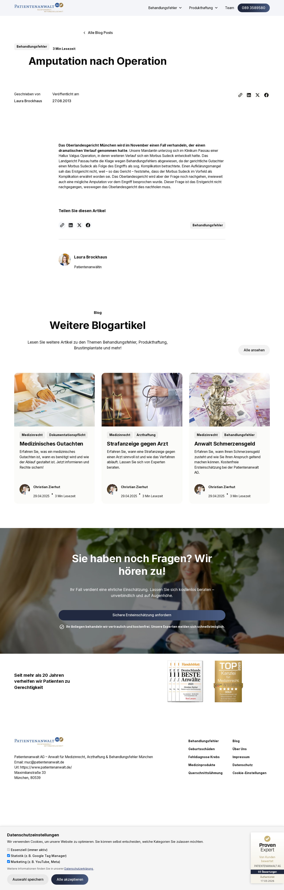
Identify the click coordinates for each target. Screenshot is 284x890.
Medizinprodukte (201, 765)
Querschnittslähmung (205, 773)
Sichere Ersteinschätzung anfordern (141, 615)
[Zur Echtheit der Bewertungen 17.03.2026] (267, 878)
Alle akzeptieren (70, 879)
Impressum (241, 757)
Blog (236, 741)
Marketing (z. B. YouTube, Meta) (33, 862)
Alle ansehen (254, 350)
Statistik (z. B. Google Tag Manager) (37, 856)
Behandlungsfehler (203, 741)
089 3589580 (253, 8)
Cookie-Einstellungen (249, 773)
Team (229, 8)
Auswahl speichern (27, 879)
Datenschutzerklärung (79, 868)
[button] (165, 8)
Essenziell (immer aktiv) (27, 850)
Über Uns (240, 749)
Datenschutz (243, 765)
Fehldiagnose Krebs (204, 757)
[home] (38, 8)
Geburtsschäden (201, 749)
